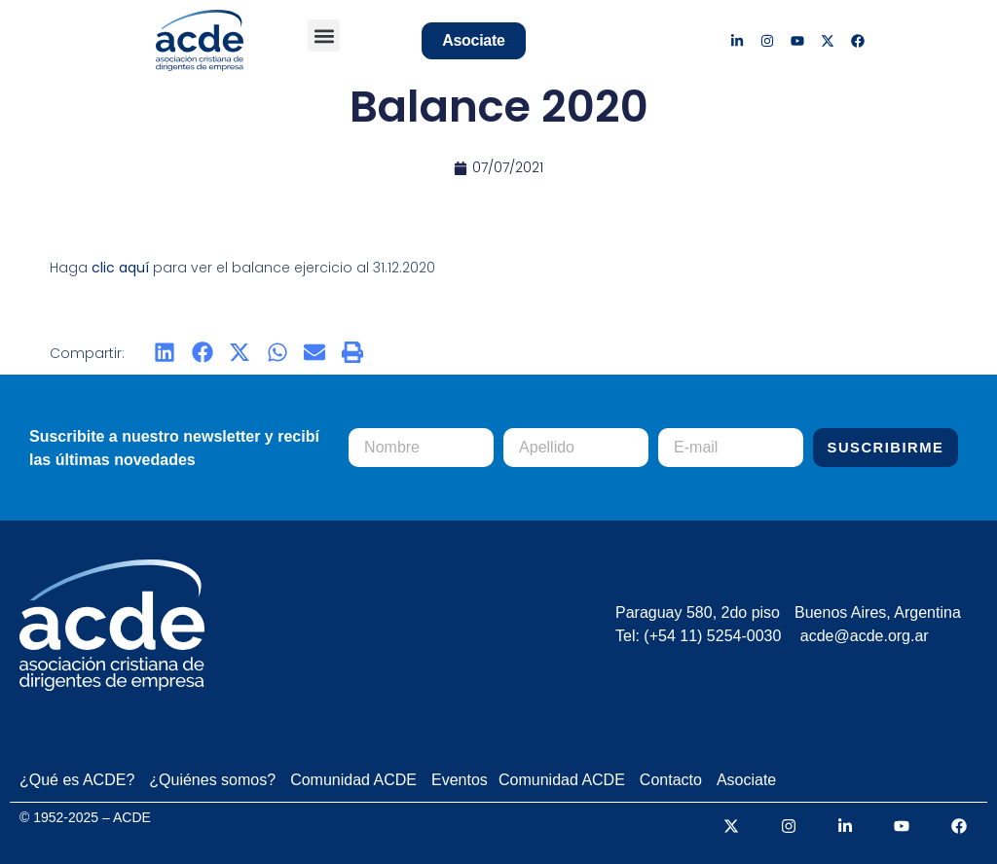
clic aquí (120, 267)
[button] (324, 35)
